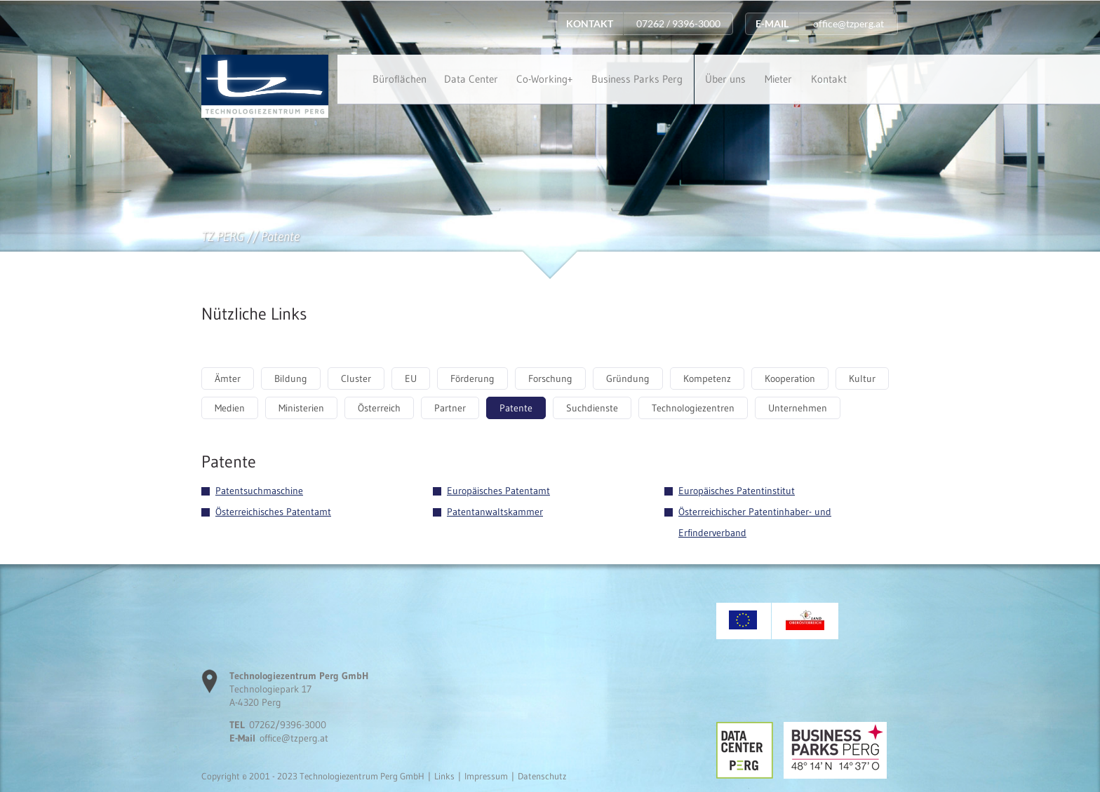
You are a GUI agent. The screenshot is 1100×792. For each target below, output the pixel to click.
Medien (230, 408)
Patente (515, 408)
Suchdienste (592, 408)
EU (411, 378)
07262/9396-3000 (287, 724)
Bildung (290, 378)
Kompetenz (707, 378)
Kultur (862, 378)
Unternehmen (797, 408)
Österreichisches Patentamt (273, 511)
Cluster (356, 378)
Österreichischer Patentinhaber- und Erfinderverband (754, 522)
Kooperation (790, 378)
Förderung (472, 378)
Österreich (379, 408)
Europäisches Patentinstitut (736, 490)
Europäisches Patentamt (498, 490)
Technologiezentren (693, 408)
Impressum (486, 775)
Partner (450, 408)
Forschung (550, 378)
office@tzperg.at (294, 738)
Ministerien (301, 408)
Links (444, 775)
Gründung (628, 378)
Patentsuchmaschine (259, 490)
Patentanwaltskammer (495, 511)
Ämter (228, 378)
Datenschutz (542, 775)
